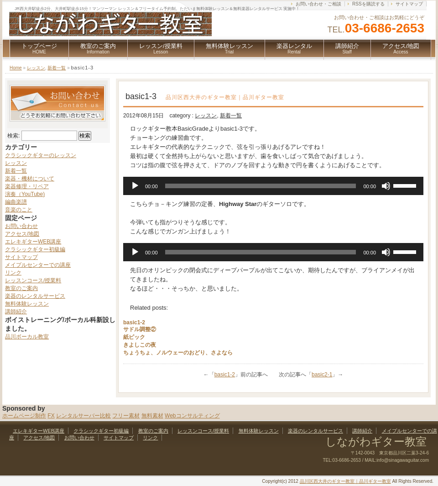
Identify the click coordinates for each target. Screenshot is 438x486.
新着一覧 (56, 67)
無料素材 (152, 415)
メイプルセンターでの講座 (38, 265)
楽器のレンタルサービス (35, 296)
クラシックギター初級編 (35, 249)
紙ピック (134, 337)
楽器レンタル (294, 48)
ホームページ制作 (24, 415)
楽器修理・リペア (27, 186)
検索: (13, 135)
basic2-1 (322, 374)
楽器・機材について (29, 178)
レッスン (36, 67)
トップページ (39, 48)
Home (16, 67)
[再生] (135, 185)
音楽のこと (18, 209)
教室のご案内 (98, 48)
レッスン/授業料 (160, 48)
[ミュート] (386, 185)
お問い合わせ (21, 226)
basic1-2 (134, 322)
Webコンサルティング (192, 415)
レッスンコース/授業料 (33, 280)
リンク (13, 272)
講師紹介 (347, 48)
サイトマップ (409, 3)
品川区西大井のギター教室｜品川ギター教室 (345, 481)
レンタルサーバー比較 (83, 415)
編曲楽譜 (16, 202)
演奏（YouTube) (25, 194)
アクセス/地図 (401, 48)
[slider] (260, 186)
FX (50, 415)
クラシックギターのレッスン (40, 155)
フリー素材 (126, 415)
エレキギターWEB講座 (33, 241)
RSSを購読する (368, 3)
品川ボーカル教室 (27, 336)
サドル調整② (139, 329)
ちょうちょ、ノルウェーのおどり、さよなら (178, 352)
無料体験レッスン (229, 48)
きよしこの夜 (139, 345)
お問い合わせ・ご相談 (318, 3)
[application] (273, 186)
